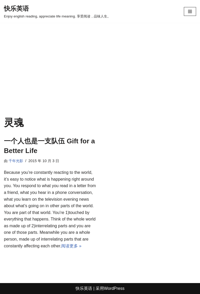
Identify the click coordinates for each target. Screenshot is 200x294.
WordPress (114, 288)
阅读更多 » (71, 246)
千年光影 (16, 161)
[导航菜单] (190, 11)
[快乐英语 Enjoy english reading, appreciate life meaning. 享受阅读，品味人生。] (57, 11)
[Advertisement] (100, 77)
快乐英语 (84, 288)
